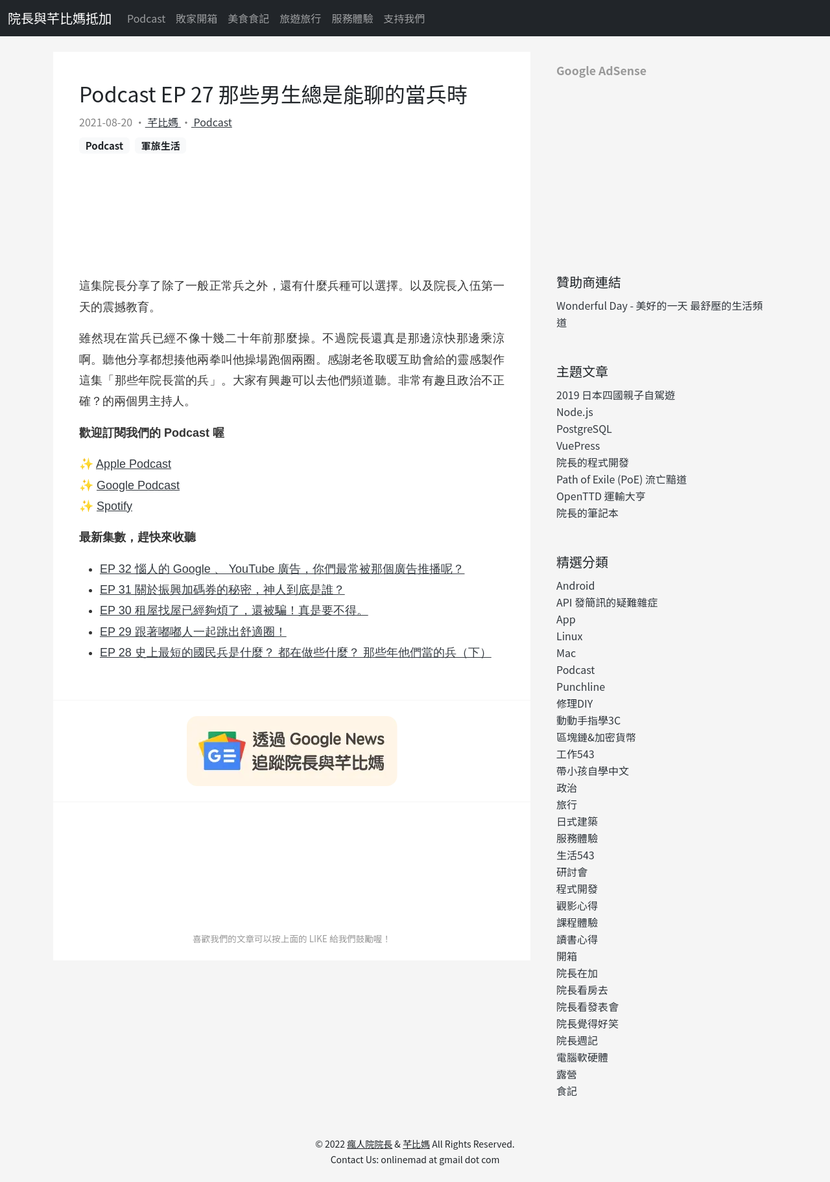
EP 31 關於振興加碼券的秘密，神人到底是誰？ (222, 589)
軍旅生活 (160, 145)
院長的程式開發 (592, 462)
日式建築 (577, 821)
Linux (569, 635)
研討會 (571, 871)
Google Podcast (138, 485)
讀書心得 (577, 939)
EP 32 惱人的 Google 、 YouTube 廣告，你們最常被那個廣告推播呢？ (282, 568)
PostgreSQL (584, 428)
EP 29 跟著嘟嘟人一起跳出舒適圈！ (193, 631)
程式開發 (577, 888)
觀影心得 (577, 905)
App (566, 619)
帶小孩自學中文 (592, 770)
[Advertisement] (661, 170)
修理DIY (574, 703)
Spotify (114, 506)
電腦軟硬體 (582, 1057)
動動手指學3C (588, 720)
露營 (566, 1074)
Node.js (574, 411)
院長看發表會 (587, 1006)
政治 (566, 787)
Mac (566, 652)
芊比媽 (163, 122)
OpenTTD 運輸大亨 (601, 496)
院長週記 (577, 1040)
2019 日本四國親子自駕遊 (615, 394)
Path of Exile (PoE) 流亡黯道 (621, 479)
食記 (566, 1090)
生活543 (575, 855)
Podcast (146, 18)
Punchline (580, 686)
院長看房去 (582, 989)
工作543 (575, 753)
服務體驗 (352, 18)
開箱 (566, 956)
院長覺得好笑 (587, 1023)
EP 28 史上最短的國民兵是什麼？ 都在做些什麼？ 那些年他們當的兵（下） (296, 652)
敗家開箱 (196, 18)
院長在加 (577, 972)
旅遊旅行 (300, 18)
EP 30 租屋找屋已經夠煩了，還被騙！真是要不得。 (234, 610)
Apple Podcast (133, 464)
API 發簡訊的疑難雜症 (607, 602)
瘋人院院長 (369, 1143)
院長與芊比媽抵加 (60, 17)
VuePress (578, 445)
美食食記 (248, 18)
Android (575, 585)
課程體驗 (577, 922)
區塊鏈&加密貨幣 (596, 737)
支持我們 (404, 18)
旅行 (566, 804)
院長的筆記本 (587, 512)
